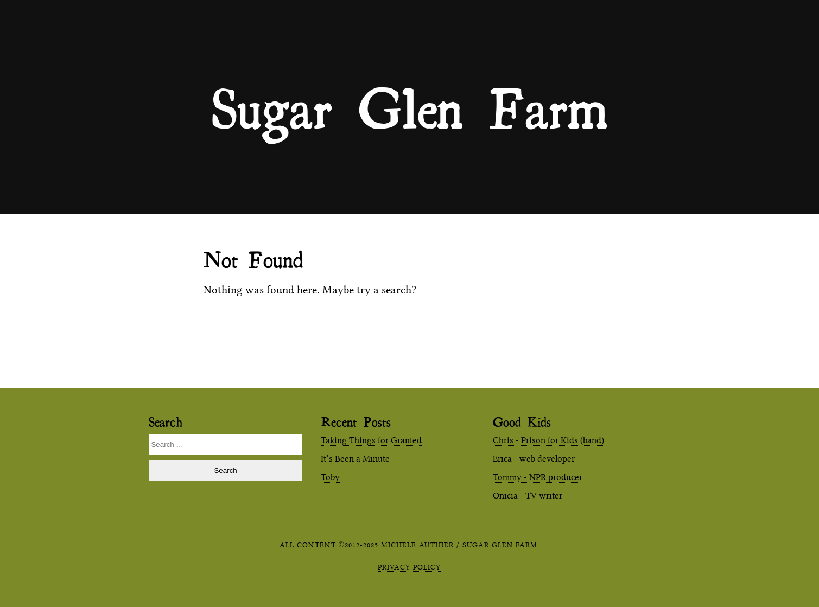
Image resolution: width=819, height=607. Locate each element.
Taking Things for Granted (371, 440)
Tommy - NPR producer (537, 477)
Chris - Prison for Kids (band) (548, 440)
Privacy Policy (409, 567)
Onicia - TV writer (527, 495)
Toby (330, 477)
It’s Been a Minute (355, 458)
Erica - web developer (534, 458)
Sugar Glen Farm (409, 107)
